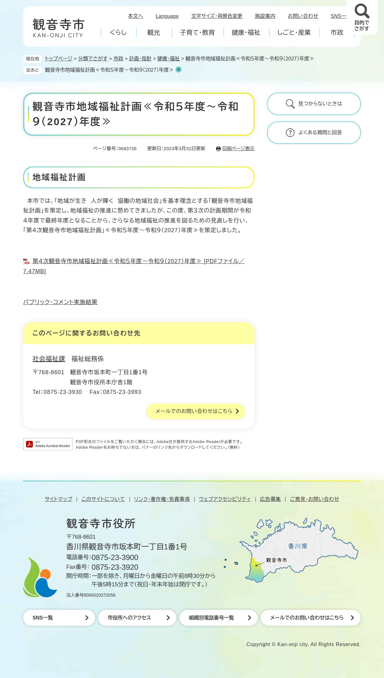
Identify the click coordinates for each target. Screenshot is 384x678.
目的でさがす (361, 25)
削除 (178, 69)
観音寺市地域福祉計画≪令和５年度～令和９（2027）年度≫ (109, 70)
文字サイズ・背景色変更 (217, 16)
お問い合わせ (303, 16)
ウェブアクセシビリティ (225, 499)
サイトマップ (58, 499)
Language (167, 16)
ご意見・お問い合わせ (314, 499)
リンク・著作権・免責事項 (162, 499)
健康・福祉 (168, 58)
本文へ (135, 16)
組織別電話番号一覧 (211, 617)
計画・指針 (140, 58)
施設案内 (265, 16)
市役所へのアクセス (129, 617)
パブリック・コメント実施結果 (60, 302)
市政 (118, 58)
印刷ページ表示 (238, 148)
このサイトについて (103, 499)
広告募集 (270, 499)
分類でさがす (93, 58)
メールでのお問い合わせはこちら (194, 411)
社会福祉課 (49, 358)
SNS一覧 (341, 16)
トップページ (58, 58)
